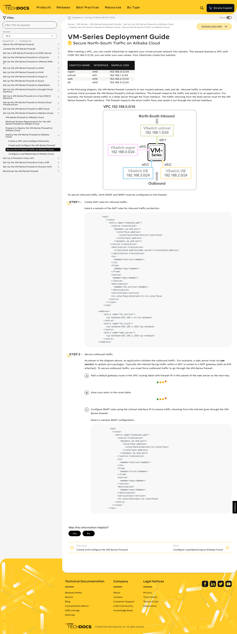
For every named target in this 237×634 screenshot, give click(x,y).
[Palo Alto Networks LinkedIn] (213, 586)
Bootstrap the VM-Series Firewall (20, 171)
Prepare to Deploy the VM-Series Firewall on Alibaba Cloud (29, 129)
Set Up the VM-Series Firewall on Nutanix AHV (27, 167)
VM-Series (82, 24)
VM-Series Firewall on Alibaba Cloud (25, 117)
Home (71, 24)
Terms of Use (150, 601)
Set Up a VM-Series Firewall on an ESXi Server (27, 53)
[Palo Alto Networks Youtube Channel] (228, 586)
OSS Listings (72, 610)
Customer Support (123, 601)
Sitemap (70, 615)
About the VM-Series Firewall (18, 44)
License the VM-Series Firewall (19, 49)
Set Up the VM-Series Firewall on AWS (23, 68)
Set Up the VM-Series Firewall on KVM (23, 72)
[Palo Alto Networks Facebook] (205, 586)
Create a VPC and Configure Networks (28, 141)
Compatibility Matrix (77, 606)
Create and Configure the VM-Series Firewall (31, 145)
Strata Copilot (220, 8)
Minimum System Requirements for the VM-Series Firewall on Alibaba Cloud (28, 122)
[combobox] (30, 24)
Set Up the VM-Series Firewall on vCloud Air (26, 57)
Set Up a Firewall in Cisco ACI (18, 158)
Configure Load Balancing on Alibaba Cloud (31, 154)
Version (6, 31)
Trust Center (150, 597)
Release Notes (73, 592)
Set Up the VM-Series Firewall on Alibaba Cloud (28, 113)
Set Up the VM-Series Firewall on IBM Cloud (26, 109)
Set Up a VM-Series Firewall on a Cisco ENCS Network (27, 97)
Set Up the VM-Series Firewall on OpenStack (26, 85)
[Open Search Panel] (203, 8)
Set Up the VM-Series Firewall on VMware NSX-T (28, 63)
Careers (117, 597)
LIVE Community (123, 606)
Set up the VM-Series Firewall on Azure (23, 81)
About (116, 592)
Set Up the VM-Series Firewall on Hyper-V (25, 77)
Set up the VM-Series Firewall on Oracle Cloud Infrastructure (27, 103)
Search (69, 597)
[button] (235, 507)
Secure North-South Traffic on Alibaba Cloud (30, 149)
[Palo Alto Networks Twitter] (221, 586)
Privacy (147, 592)
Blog (67, 601)
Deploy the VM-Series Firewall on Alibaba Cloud (27, 136)
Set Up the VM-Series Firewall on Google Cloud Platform (28, 90)
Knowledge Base (123, 610)
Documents (149, 606)
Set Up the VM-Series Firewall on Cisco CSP (26, 162)
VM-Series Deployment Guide (105, 24)
